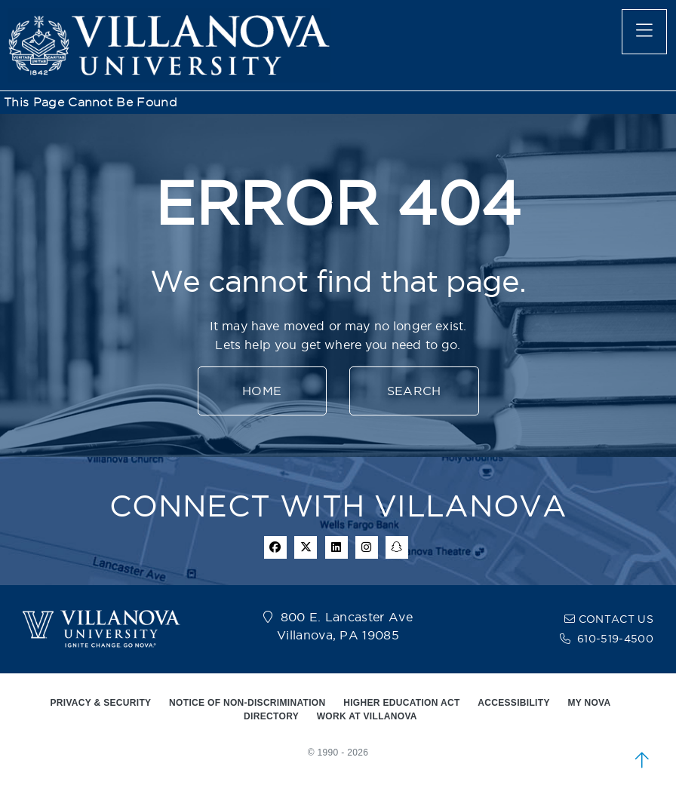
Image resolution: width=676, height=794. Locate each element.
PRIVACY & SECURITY (100, 702)
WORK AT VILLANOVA (367, 716)
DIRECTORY (271, 716)
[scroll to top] (642, 760)
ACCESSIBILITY (514, 702)
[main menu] (644, 31)
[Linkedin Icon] (336, 547)
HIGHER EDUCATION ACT (401, 702)
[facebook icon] (275, 547)
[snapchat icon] (397, 547)
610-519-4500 (615, 639)
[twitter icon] (305, 547)
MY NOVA (588, 702)
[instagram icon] (366, 547)
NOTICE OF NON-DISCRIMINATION (247, 702)
